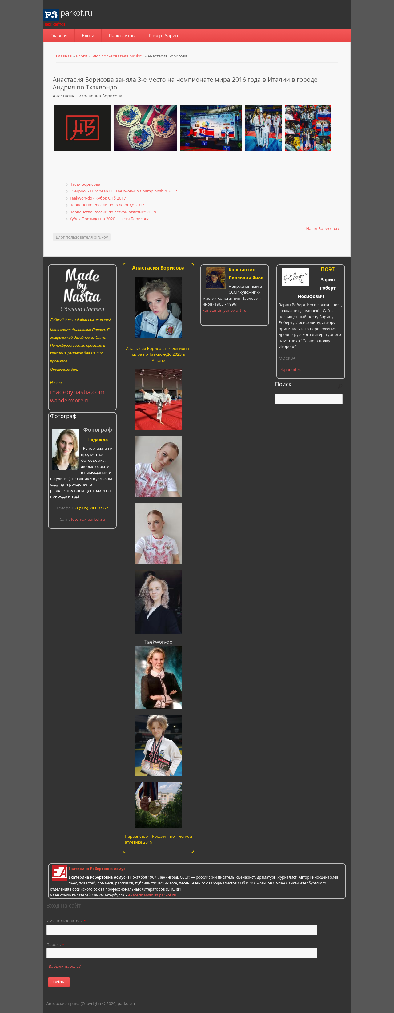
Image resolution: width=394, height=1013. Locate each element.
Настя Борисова (84, 184)
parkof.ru (76, 13)
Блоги (88, 35)
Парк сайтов (122, 35)
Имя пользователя (66, 921)
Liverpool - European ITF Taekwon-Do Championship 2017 (123, 191)
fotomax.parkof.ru (88, 519)
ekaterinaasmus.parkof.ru (152, 895)
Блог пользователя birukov (117, 56)
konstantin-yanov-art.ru (225, 310)
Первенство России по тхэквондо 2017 (106, 205)
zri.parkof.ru (290, 369)
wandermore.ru (70, 400)
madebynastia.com (77, 392)
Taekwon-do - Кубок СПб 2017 (97, 198)
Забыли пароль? (65, 966)
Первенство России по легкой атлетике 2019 (112, 212)
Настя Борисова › (322, 228)
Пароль (55, 944)
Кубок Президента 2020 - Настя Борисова (109, 218)
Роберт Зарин (163, 35)
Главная (59, 35)
